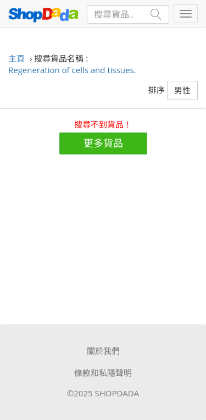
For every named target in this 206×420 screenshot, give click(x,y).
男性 (182, 90)
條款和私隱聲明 (103, 372)
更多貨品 (103, 143)
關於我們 (103, 350)
